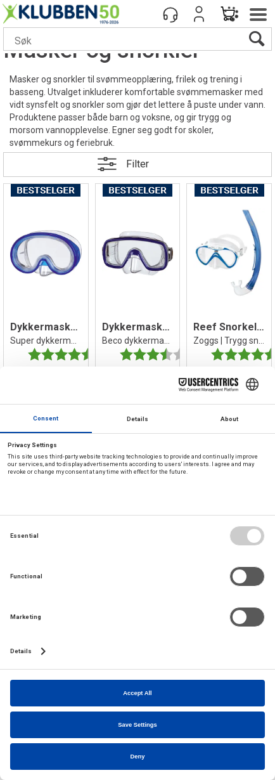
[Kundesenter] (170, 13)
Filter (137, 164)
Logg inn (199, 14)
